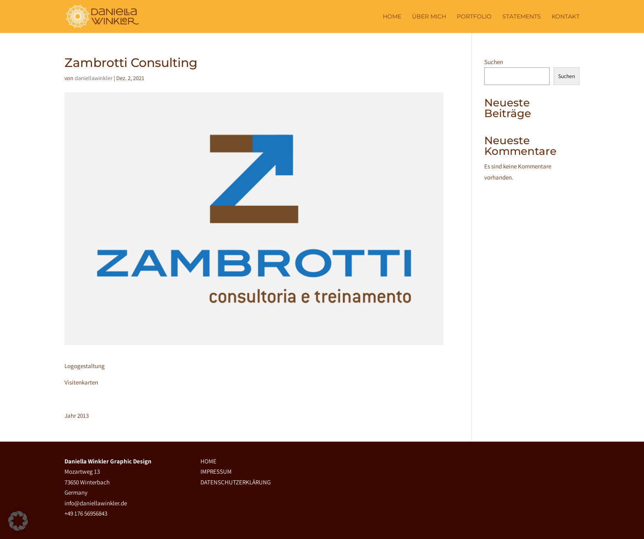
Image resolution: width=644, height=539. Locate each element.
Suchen (493, 62)
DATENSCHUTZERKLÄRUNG (235, 482)
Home (392, 16)
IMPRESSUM (216, 471)
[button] (18, 521)
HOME (208, 461)
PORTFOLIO (474, 16)
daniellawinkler (94, 78)
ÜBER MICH (429, 16)
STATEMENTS (521, 16)
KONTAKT (566, 16)
